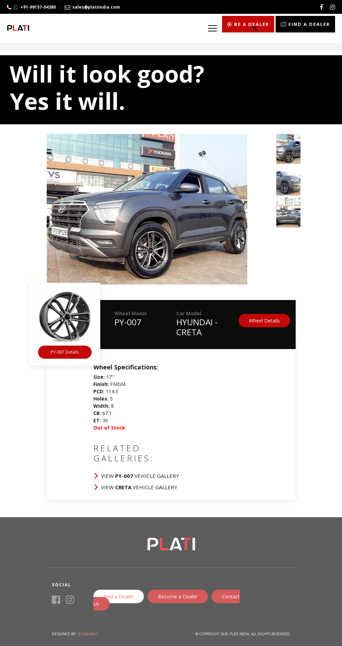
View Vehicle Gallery (140, 475)
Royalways (88, 633)
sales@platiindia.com (92, 7)
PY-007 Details (65, 352)
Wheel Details (264, 320)
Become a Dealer (177, 596)
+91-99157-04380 (31, 7)
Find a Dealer (118, 596)
